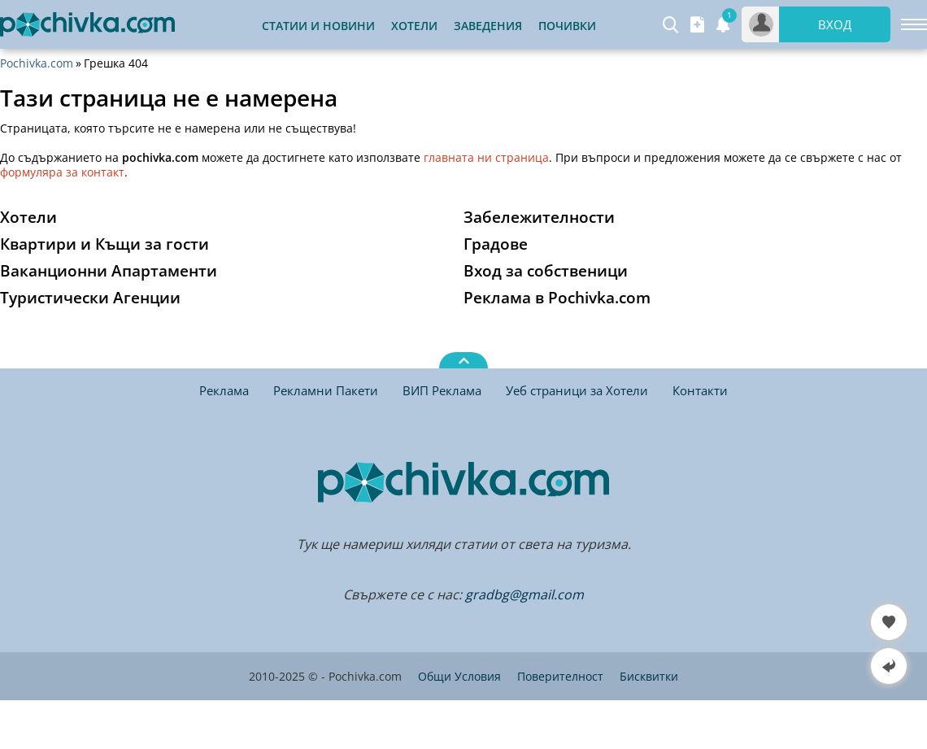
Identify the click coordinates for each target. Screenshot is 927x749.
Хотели (414, 25)
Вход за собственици (546, 270)
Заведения (488, 25)
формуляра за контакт (62, 172)
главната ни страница (486, 157)
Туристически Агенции (90, 297)
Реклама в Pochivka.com (557, 297)
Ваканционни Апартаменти (108, 270)
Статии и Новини (318, 25)
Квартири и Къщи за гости (104, 244)
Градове (496, 244)
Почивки (567, 25)
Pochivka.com (36, 63)
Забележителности (539, 217)
